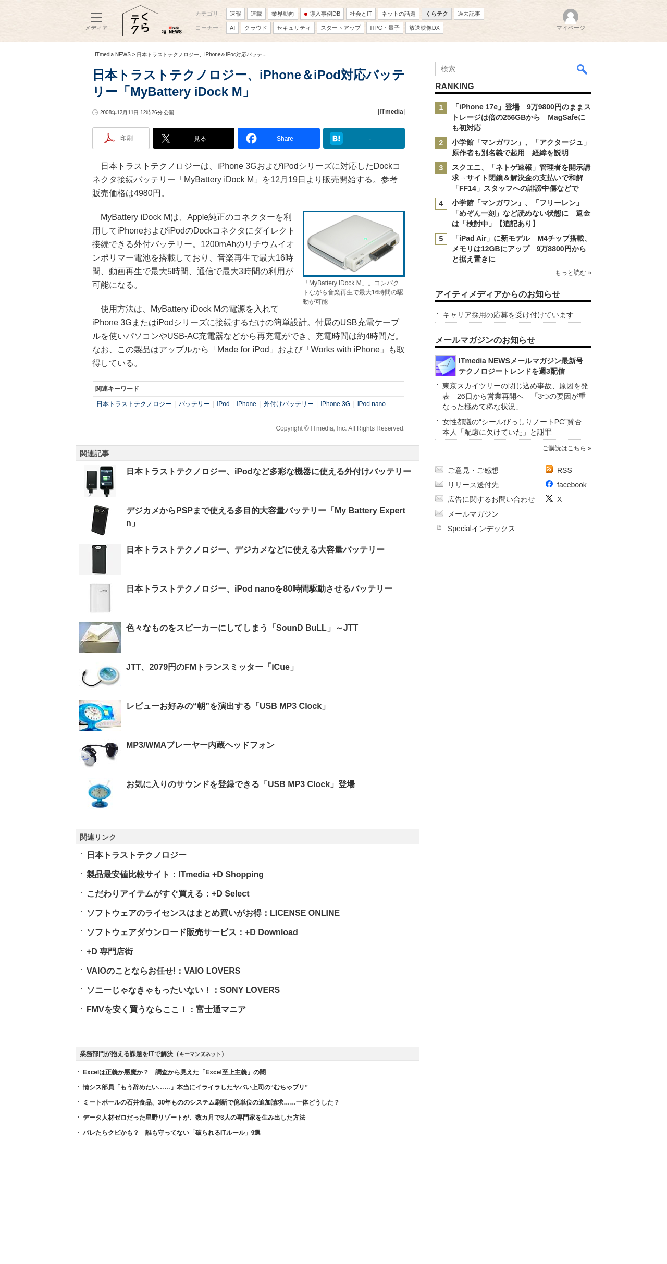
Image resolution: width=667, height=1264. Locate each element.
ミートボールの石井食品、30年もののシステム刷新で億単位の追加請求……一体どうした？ (211, 1102)
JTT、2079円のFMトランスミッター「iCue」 (212, 666)
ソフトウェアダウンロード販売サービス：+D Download (192, 932)
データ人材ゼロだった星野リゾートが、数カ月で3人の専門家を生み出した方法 (194, 1117)
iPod (223, 404)
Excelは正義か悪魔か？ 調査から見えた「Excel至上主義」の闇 (174, 1072)
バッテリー (194, 404)
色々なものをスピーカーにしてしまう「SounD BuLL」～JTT (242, 627)
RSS (564, 470)
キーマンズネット (200, 1054)
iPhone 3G (335, 404)
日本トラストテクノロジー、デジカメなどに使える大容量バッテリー (255, 549)
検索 (582, 69)
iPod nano (371, 404)
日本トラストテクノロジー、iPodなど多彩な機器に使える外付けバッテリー (268, 471)
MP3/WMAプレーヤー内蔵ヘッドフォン (200, 745)
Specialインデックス (481, 528)
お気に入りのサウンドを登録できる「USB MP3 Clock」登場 (240, 784)
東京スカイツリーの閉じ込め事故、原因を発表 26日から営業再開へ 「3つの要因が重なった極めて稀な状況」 (515, 396)
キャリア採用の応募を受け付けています (508, 315)
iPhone (246, 404)
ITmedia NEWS (113, 54)
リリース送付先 (473, 485)
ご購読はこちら (564, 448)
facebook (572, 485)
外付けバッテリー (289, 404)
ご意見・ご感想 (473, 470)
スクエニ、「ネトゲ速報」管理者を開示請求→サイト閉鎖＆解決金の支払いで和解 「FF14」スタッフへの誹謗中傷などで (521, 177)
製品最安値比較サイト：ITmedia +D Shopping (175, 874)
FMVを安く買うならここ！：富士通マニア (166, 1009)
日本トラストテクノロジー (133, 404)
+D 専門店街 (110, 951)
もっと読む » (573, 272)
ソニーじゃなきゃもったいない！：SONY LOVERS (183, 990)
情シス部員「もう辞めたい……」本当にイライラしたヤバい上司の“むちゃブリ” (195, 1087)
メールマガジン (473, 514)
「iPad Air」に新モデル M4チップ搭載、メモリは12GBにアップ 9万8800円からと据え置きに (521, 248)
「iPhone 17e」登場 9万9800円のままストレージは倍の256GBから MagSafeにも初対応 (521, 117)
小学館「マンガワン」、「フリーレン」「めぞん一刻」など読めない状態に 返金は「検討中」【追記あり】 (521, 213)
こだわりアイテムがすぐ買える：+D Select (168, 893)
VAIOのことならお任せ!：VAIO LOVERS (163, 970)
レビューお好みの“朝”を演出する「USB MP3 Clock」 (228, 706)
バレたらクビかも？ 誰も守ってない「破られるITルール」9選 (172, 1132)
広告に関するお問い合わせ (491, 499)
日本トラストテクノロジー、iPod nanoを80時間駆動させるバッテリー (259, 588)
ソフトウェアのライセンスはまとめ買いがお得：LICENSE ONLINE (213, 913)
